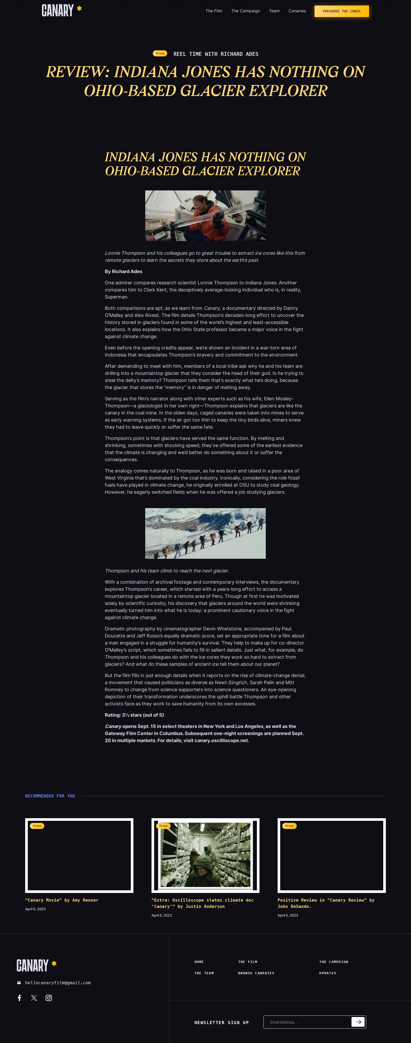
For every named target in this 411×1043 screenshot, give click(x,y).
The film (248, 962)
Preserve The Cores (342, 11)
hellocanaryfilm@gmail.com (58, 982)
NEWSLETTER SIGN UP (221, 1022)
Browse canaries (256, 973)
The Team (204, 973)
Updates (327, 973)
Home (199, 962)
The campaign (333, 962)
